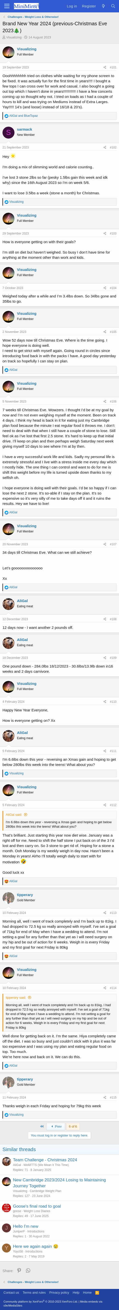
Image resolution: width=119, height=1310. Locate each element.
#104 (113, 288)
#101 (113, 67)
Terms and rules (34, 1292)
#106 (113, 401)
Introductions (35, 1231)
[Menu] (7, 6)
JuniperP (19, 1231)
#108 (113, 619)
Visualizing (14, 37)
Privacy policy (59, 1292)
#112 (113, 805)
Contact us (11, 1292)
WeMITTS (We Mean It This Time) (46, 1165)
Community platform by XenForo (40, 1301)
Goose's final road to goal (37, 1206)
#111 (113, 751)
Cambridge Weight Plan (45, 1191)
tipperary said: (16, 997)
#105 (113, 332)
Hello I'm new (25, 1226)
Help (76, 1292)
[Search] (113, 6)
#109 (113, 658)
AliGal (17, 1165)
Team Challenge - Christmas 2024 (45, 1160)
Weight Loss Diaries (37, 1211)
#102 (113, 147)
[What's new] (103, 6)
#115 (113, 1097)
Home (87, 1292)
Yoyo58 (18, 1251)
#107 (113, 544)
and (23, 115)
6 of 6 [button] (73, 1126)
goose (17, 1211)
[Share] (105, 67)
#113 (113, 913)
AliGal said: (14, 814)
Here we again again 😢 (35, 1246)
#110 (113, 701)
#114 (113, 988)
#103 (113, 233)
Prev (56, 1126)
